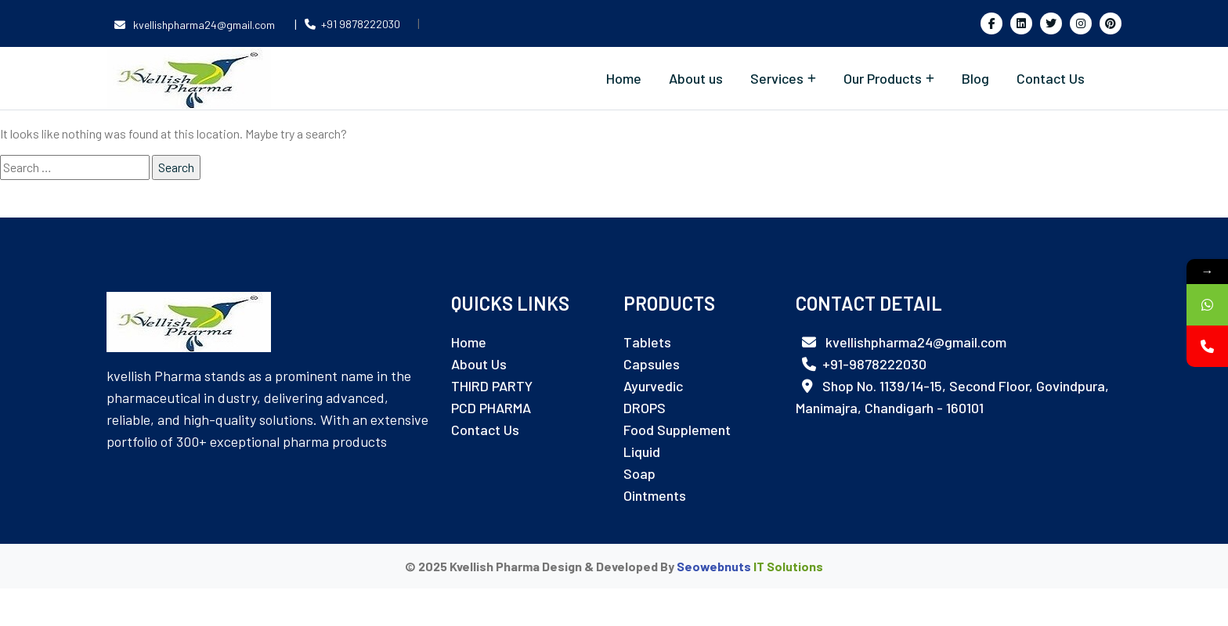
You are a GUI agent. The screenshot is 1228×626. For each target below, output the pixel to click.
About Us (479, 363)
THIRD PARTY (492, 385)
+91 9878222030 (352, 24)
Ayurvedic (653, 385)
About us (696, 78)
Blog (975, 78)
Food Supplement (677, 429)
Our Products (882, 78)
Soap (639, 473)
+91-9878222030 (864, 363)
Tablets (647, 342)
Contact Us (1051, 78)
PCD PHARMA (491, 407)
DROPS (644, 407)
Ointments (654, 495)
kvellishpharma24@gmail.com (195, 24)
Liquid (641, 451)
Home (623, 78)
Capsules (651, 363)
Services (777, 78)
